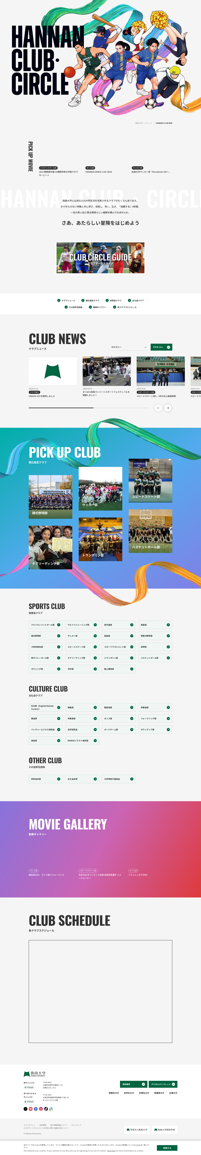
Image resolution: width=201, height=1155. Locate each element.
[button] (168, 408)
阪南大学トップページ (143, 123)
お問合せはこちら (49, 1087)
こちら (138, 1145)
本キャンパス (29, 1082)
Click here (111, 1150)
